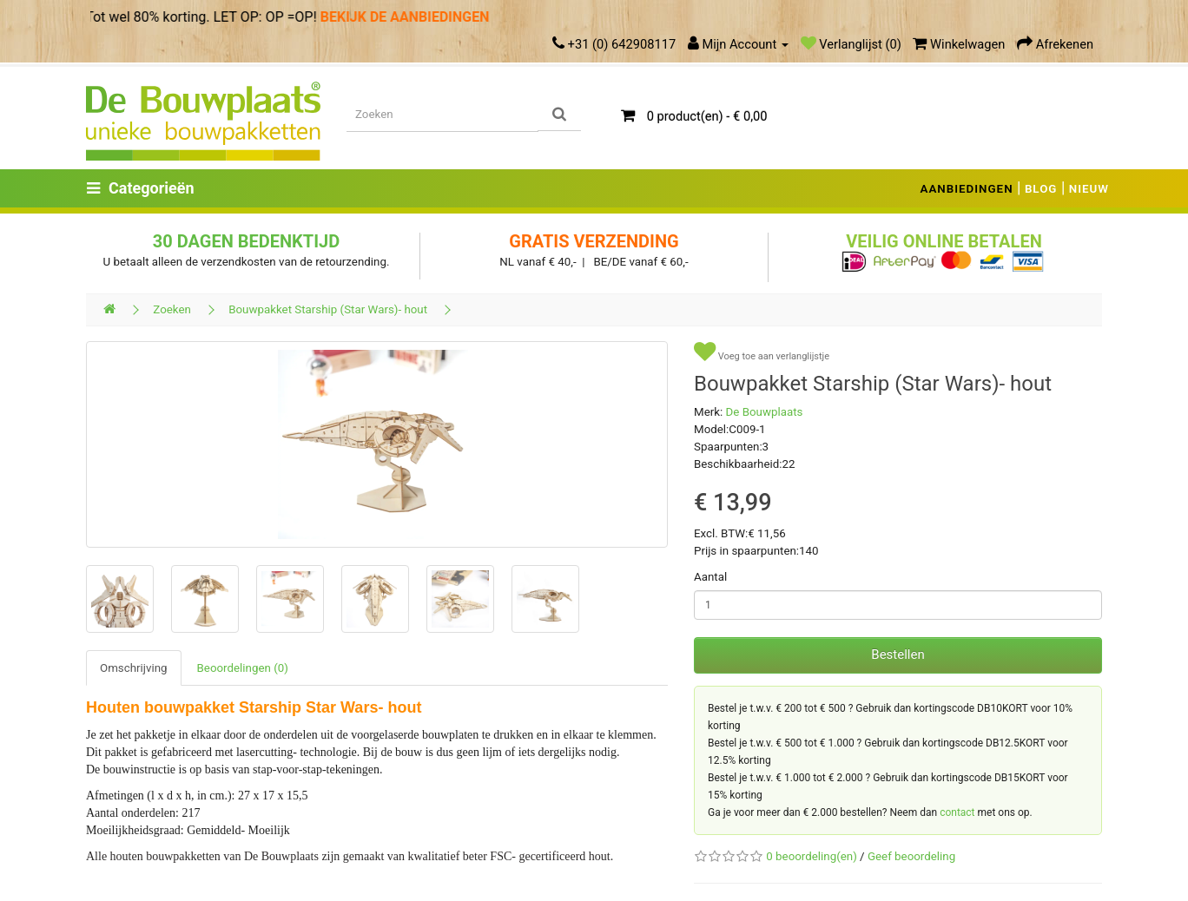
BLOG (1041, 188)
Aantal (710, 576)
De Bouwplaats (764, 411)
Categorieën (141, 188)
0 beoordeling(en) (811, 856)
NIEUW (1089, 188)
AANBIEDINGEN (967, 188)
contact (957, 812)
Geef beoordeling (911, 856)
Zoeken (172, 309)
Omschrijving (134, 667)
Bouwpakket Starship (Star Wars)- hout (327, 309)
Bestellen (897, 654)
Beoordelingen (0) (242, 667)
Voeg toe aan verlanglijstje (761, 352)
